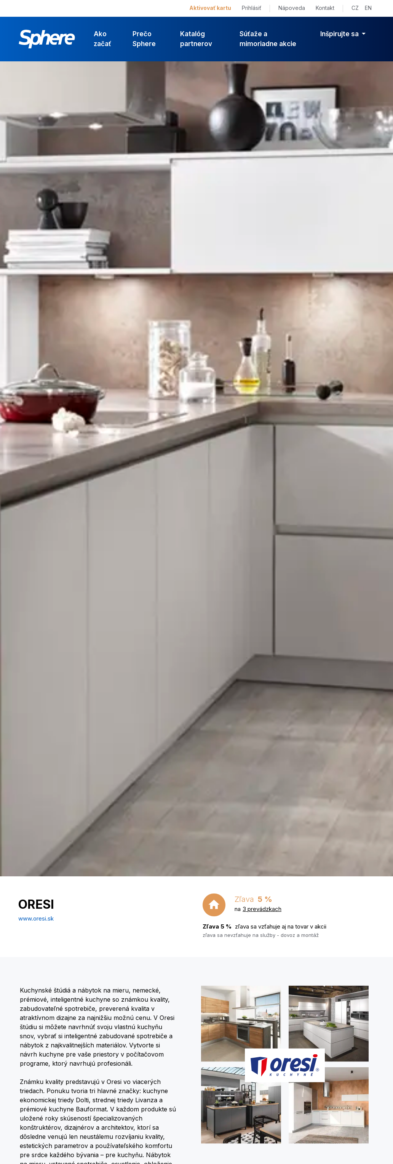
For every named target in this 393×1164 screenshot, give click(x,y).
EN (368, 8)
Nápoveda (291, 8)
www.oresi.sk (36, 918)
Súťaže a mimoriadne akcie (268, 39)
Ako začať (102, 39)
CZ (355, 8)
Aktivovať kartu (210, 8)
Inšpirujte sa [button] (340, 34)
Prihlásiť (251, 8)
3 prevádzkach (262, 909)
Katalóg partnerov (196, 39)
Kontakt (325, 8)
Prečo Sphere (144, 39)
